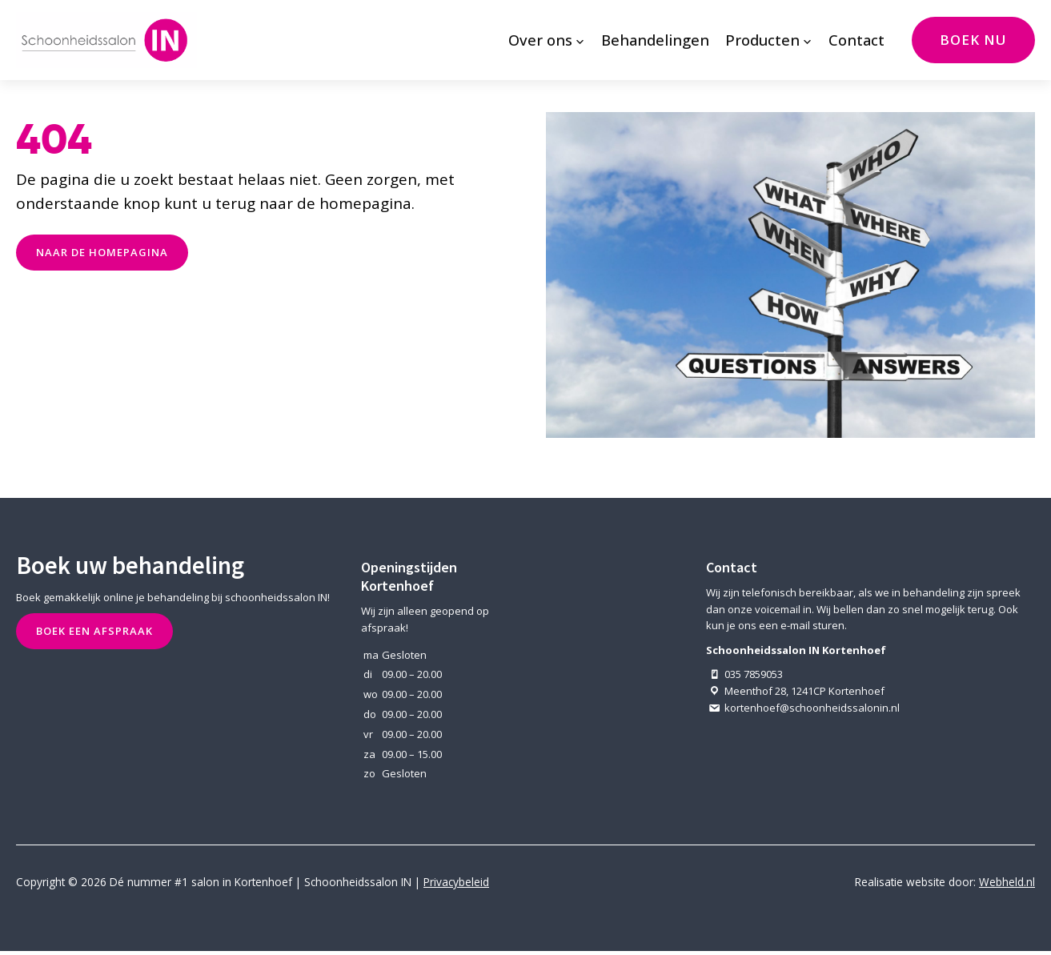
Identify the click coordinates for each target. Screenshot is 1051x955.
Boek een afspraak (94, 631)
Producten (762, 40)
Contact (856, 40)
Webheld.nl (1007, 881)
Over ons (540, 40)
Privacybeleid (456, 881)
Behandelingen (655, 40)
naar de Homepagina (102, 252)
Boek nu (973, 39)
